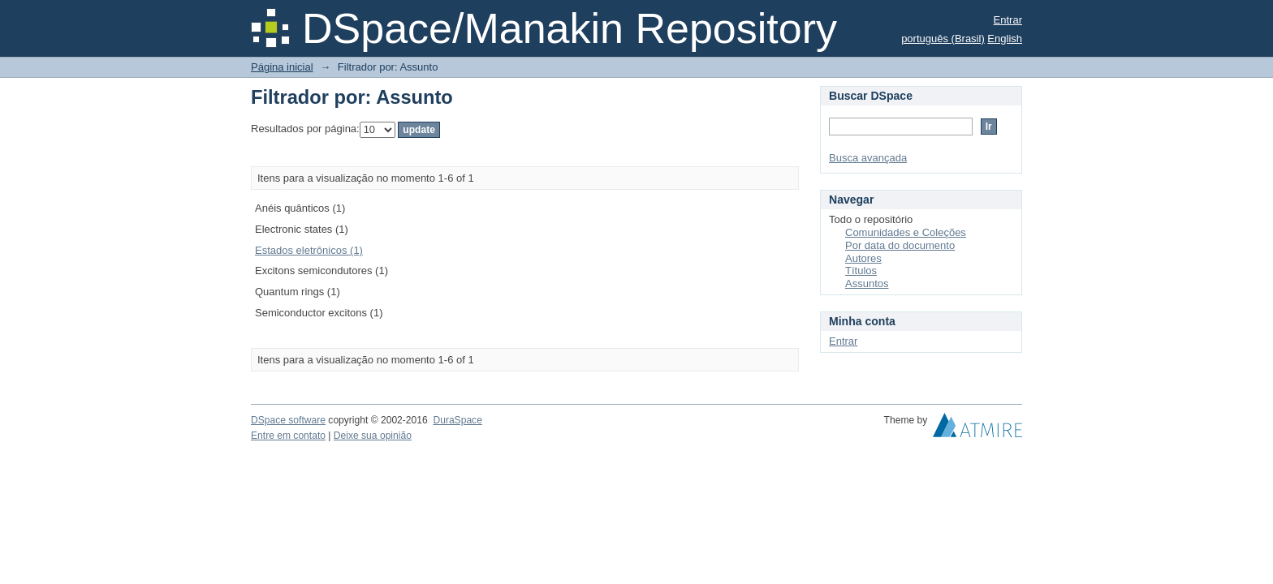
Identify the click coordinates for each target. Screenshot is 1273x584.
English (1004, 38)
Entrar (1008, 20)
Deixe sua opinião (373, 435)
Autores (863, 258)
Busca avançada (868, 158)
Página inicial (282, 67)
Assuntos (866, 283)
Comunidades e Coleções (905, 232)
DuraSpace (457, 420)
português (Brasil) (943, 38)
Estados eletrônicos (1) (309, 250)
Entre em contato (288, 435)
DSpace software (288, 420)
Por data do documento (900, 245)
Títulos (861, 270)
